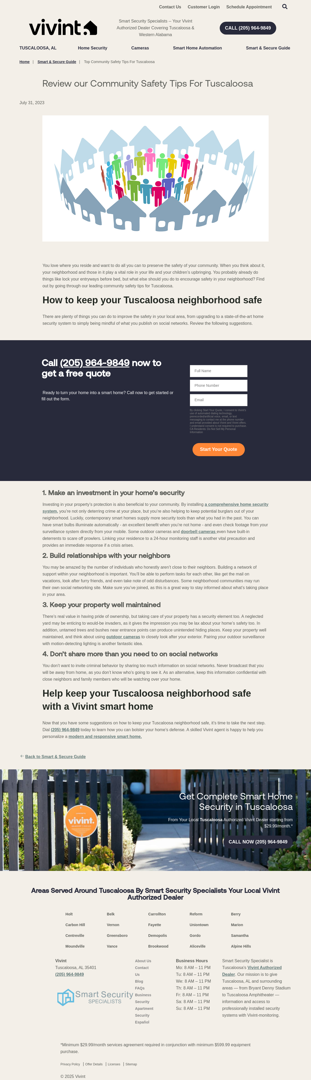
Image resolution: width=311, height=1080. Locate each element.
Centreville (74, 935)
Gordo (195, 935)
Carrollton (157, 914)
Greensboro (117, 935)
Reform (196, 914)
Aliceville (198, 946)
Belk (111, 914)
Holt (68, 914)
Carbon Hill (75, 925)
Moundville (74, 946)
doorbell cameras (199, 531)
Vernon (113, 925)
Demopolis (157, 935)
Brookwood (158, 946)
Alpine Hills (241, 946)
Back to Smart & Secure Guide (53, 756)
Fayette (154, 925)
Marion (237, 925)
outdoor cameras (123, 637)
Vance (112, 946)
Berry (236, 914)
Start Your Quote (218, 449)
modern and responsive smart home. (105, 736)
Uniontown (199, 925)
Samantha (239, 935)
